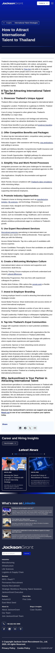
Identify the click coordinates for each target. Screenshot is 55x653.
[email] (35, 428)
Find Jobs (27, 599)
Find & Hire (26, 596)
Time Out (27, 69)
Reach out (5, 412)
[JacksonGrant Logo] (12, 3)
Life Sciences (8, 569)
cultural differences (14, 274)
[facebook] (25, 428)
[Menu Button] (52, 3)
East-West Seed (9, 602)
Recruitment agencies (9, 232)
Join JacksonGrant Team (13, 616)
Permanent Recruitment (12, 582)
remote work (37, 284)
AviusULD (6, 599)
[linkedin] (20, 428)
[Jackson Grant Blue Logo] (27, 547)
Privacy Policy (8, 648)
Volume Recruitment (11, 586)
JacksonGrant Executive (12, 592)
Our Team (6, 613)
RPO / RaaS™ (8, 579)
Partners (5, 596)
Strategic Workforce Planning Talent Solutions (22, 589)
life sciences (13, 202)
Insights (7, 23)
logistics (4, 202)
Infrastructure (7, 566)
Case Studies (36, 610)
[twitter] (30, 428)
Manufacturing (8, 562)
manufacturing (42, 199)
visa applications (46, 143)
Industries (5, 559)
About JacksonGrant (11, 610)
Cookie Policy (23, 648)
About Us (5, 606)
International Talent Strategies (26, 23)
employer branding (45, 125)
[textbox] (12, 553)
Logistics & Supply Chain (13, 572)
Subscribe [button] (26, 553)
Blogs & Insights (36, 606)
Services (5, 576)
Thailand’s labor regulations (41, 182)
